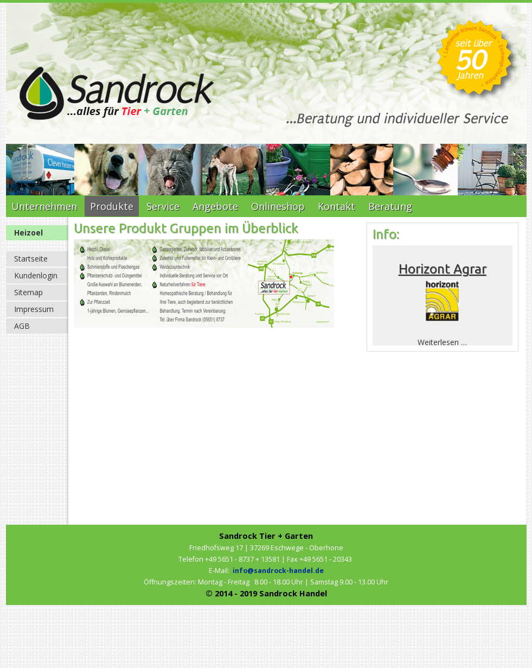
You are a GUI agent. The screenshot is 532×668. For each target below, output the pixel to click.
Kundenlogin (35, 275)
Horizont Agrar (442, 269)
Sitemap (28, 292)
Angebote (215, 206)
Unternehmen (44, 206)
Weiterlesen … (442, 342)
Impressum (34, 309)
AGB (22, 326)
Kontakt (336, 206)
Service (163, 206)
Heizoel (28, 232)
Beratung (390, 206)
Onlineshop (278, 206)
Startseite (31, 258)
